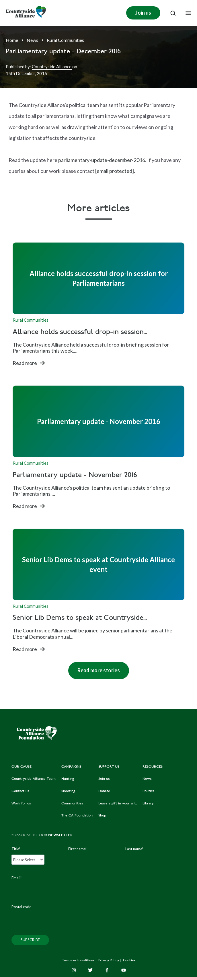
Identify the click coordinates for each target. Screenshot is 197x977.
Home (12, 40)
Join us (143, 12)
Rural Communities (65, 40)
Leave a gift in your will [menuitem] (117, 803)
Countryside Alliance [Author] (52, 66)
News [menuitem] (147, 779)
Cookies (129, 960)
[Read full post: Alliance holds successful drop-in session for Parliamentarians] (98, 278)
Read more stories (94, 667)
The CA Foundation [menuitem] (77, 815)
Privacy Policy (109, 960)
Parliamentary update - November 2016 (75, 475)
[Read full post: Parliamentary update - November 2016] (98, 421)
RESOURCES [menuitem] (153, 767)
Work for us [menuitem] (21, 803)
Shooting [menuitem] (68, 791)
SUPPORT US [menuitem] (108, 767)
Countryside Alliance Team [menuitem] (33, 779)
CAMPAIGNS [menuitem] (71, 767)
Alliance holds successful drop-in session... (80, 332)
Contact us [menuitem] (20, 791)
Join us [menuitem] (104, 779)
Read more (25, 363)
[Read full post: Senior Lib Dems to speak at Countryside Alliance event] (98, 564)
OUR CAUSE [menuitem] (21, 767)
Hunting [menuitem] (67, 779)
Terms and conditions (78, 960)
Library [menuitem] (148, 803)
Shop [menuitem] (102, 815)
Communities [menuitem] (72, 803)
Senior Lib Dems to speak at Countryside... (80, 618)
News (32, 40)
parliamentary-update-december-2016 (101, 160)
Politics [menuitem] (148, 791)
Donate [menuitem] (104, 791)
